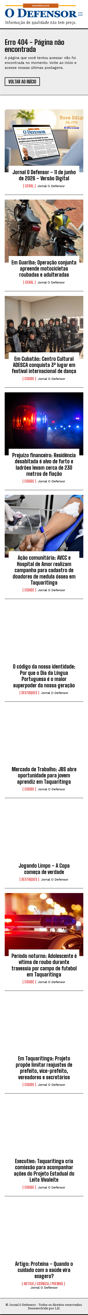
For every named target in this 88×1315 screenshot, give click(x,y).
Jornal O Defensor (51, 186)
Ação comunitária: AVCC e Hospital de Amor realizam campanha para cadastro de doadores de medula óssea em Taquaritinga (44, 570)
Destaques (29, 693)
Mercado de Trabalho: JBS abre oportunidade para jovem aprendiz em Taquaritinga (44, 775)
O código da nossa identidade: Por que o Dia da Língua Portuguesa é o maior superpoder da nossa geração (44, 675)
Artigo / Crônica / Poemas (43, 1284)
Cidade (29, 379)
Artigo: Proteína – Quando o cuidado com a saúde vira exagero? (44, 1270)
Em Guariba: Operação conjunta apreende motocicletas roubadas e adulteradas (44, 268)
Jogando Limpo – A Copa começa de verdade (44, 868)
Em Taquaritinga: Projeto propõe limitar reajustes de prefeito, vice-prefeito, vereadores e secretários (44, 1067)
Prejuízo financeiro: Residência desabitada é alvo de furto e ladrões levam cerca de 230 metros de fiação (44, 464)
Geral (29, 186)
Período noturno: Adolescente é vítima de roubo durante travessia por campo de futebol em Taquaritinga (44, 965)
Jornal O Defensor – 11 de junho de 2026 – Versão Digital (44, 175)
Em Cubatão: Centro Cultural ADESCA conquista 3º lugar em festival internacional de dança (44, 365)
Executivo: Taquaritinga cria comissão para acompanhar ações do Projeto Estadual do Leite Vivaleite (44, 1170)
